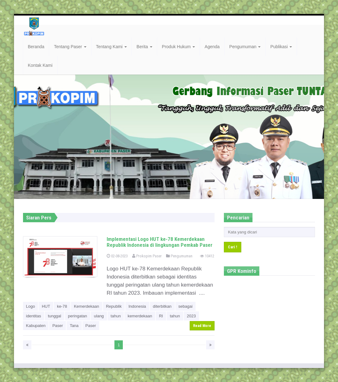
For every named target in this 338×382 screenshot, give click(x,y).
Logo (30, 306)
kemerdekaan (139, 316)
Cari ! (232, 247)
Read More (202, 326)
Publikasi (281, 46)
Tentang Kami (111, 46)
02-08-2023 (117, 256)
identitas (33, 316)
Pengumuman (245, 46)
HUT (46, 306)
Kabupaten (36, 325)
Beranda (36, 46)
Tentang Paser (70, 46)
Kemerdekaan (86, 306)
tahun (116, 316)
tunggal (54, 316)
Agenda (212, 46)
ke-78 (62, 306)
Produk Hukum (178, 46)
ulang (99, 316)
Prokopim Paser (147, 256)
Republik (114, 306)
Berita (144, 46)
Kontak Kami (40, 65)
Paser (57, 325)
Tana (74, 325)
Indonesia (137, 306)
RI (161, 316)
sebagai (185, 306)
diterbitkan (162, 306)
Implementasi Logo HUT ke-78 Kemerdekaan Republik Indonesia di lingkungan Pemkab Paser (159, 242)
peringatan (77, 316)
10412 (207, 256)
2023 (191, 316)
